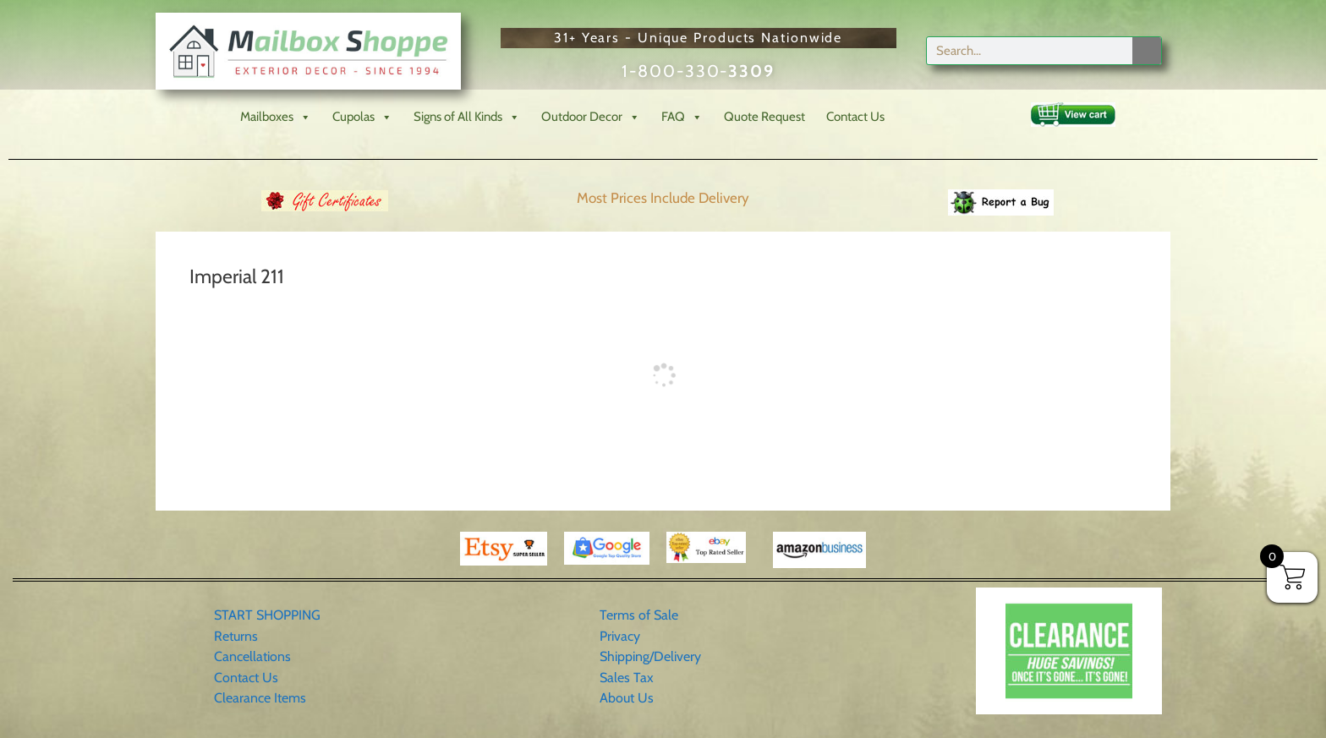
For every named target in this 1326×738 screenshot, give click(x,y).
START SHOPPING (267, 615)
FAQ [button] (682, 117)
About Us (627, 698)
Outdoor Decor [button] (590, 117)
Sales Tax (627, 678)
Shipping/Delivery (650, 656)
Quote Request (764, 116)
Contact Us (855, 116)
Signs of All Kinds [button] (467, 117)
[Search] (1146, 50)
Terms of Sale (639, 615)
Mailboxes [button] (275, 117)
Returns (236, 636)
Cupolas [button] (362, 117)
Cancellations (252, 656)
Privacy (620, 636)
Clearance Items (260, 698)
